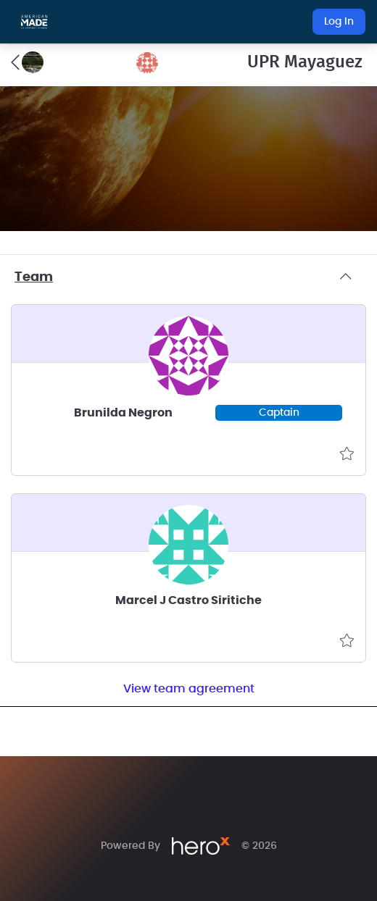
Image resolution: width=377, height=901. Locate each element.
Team (188, 277)
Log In (339, 22)
